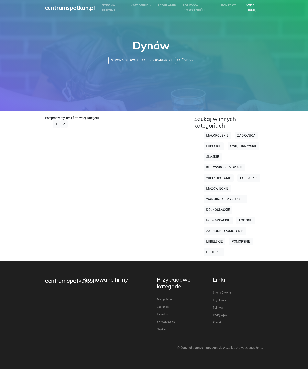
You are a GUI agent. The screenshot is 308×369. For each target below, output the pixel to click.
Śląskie (212, 157)
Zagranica (246, 135)
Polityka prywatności (193, 8)
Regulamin (167, 5)
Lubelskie (214, 241)
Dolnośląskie (218, 210)
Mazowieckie (217, 188)
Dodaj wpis (220, 315)
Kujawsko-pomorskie (224, 167)
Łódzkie (245, 220)
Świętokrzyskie (243, 146)
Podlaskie (248, 178)
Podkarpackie (161, 60)
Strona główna (109, 8)
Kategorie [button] (140, 5)
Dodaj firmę (251, 8)
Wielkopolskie (218, 178)
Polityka (218, 307)
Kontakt (228, 5)
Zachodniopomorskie (224, 231)
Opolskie (214, 252)
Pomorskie (241, 241)
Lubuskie (213, 146)
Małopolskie (217, 135)
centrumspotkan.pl (69, 280)
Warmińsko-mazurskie (225, 199)
